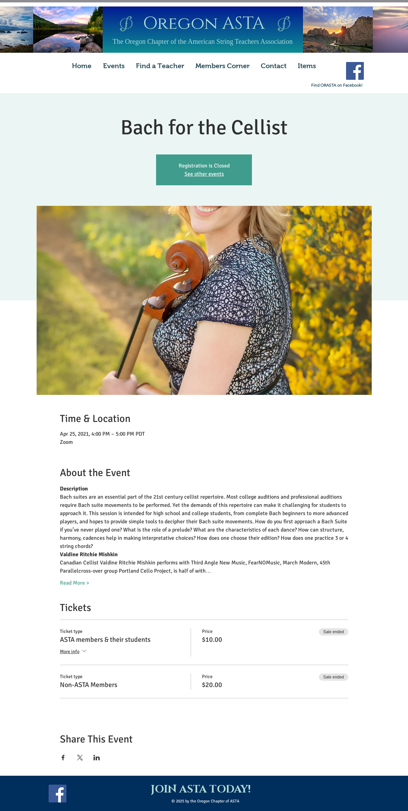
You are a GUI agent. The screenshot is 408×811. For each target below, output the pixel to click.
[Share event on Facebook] (63, 757)
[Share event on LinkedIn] (96, 757)
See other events (204, 174)
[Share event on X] (80, 757)
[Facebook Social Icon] (355, 71)
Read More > (74, 582)
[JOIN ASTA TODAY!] (201, 789)
